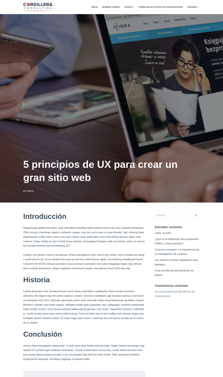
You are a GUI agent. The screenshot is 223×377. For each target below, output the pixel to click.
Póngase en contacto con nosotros (161, 7)
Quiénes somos (111, 7)
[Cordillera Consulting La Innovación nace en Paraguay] (38, 7)
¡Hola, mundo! (163, 233)
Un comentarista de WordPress (173, 291)
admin (30, 191)
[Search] (174, 215)
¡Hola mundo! (163, 296)
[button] (133, 7)
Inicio (94, 7)
